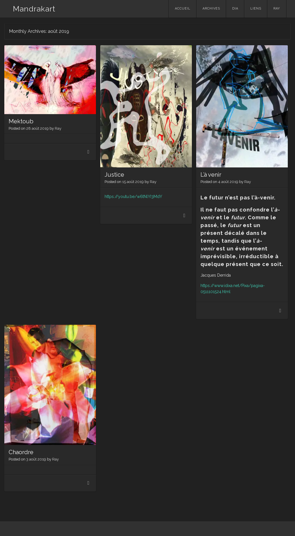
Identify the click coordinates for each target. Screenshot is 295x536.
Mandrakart (34, 9)
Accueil (182, 8)
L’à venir (211, 174)
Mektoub (21, 121)
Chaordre (21, 452)
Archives (211, 8)
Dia (235, 8)
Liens (255, 8)
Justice (114, 174)
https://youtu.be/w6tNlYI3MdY (133, 196)
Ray (276, 8)
